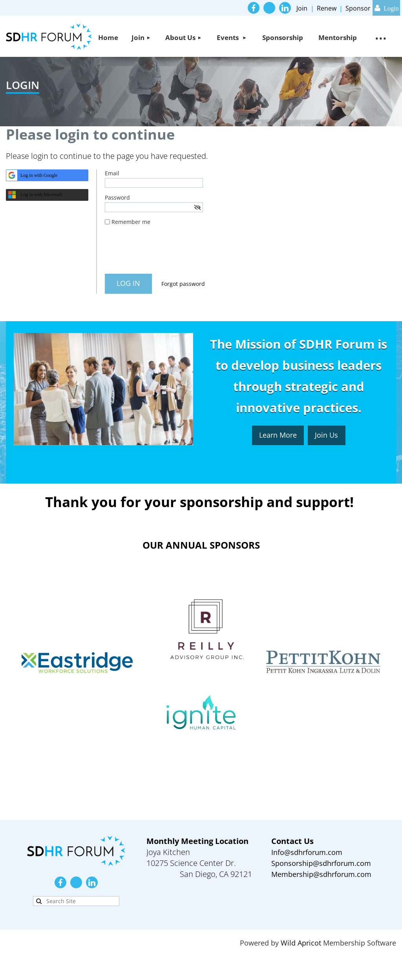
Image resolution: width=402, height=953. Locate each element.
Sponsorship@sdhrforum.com (321, 863)
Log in (386, 8)
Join (301, 8)
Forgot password (183, 283)
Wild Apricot (301, 943)
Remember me (130, 222)
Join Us (326, 435)
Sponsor (358, 8)
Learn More (278, 435)
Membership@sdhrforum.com (321, 874)
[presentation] (164, 252)
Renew (326, 8)
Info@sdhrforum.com (306, 852)
